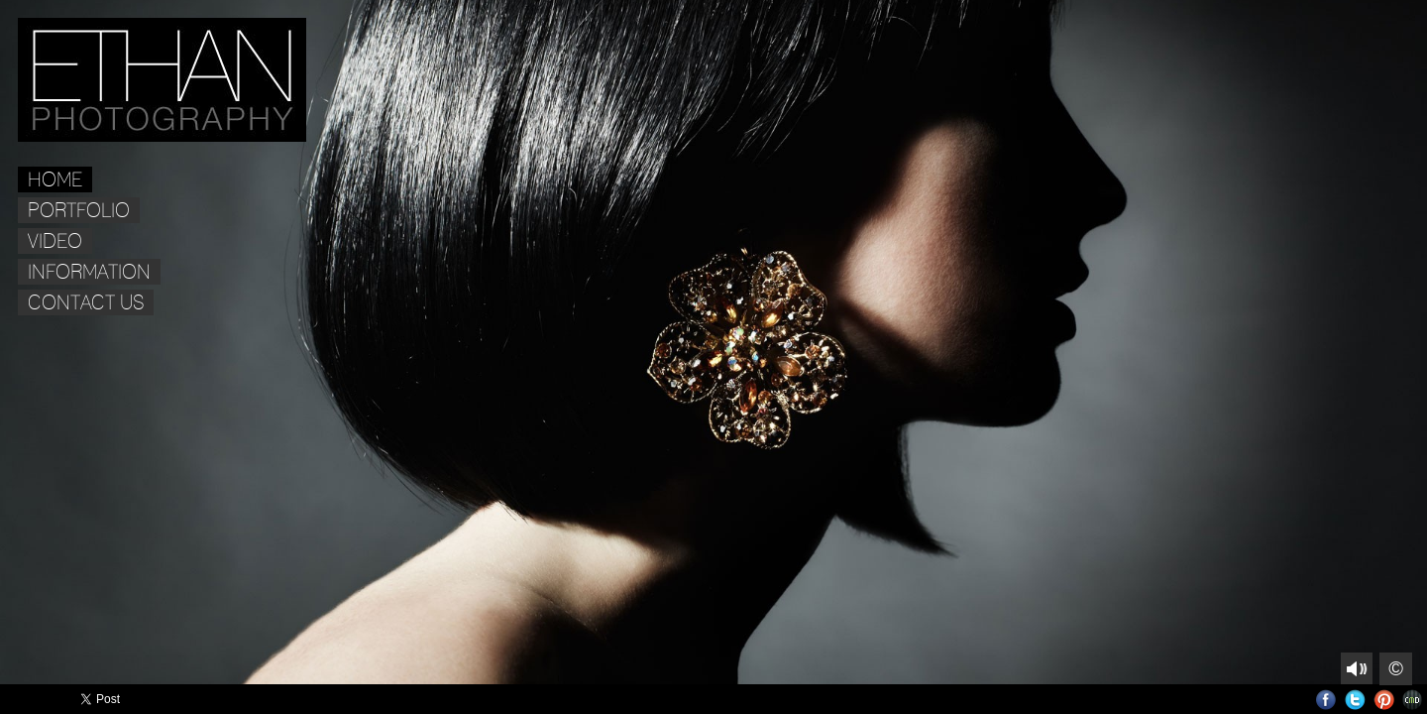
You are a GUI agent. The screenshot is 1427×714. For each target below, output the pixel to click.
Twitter (1355, 699)
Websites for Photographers (1412, 699)
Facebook (1326, 699)
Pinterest (1383, 699)
